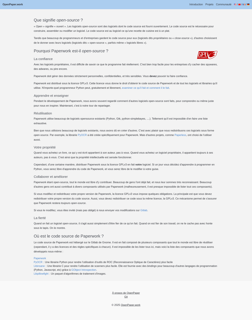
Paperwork (40, 258)
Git (126, 296)
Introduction (196, 4)
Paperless (180, 135)
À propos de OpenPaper (126, 293)
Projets (209, 4)
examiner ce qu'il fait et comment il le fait (145, 87)
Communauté (223, 4)
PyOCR (82, 135)
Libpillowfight (41, 273)
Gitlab (143, 210)
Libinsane (39, 266)
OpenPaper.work (13, 4)
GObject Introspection (83, 269)
